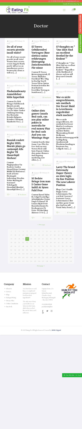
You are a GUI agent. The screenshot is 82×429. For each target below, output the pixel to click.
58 (47, 243)
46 (62, 239)
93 (58, 250)
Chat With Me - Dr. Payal (73, 375)
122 (47, 258)
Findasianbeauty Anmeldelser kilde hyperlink (16, 94)
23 (35, 235)
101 (27, 254)
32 (70, 235)
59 (51, 243)
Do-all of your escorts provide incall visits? (15, 50)
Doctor (11, 41)
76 (55, 246)
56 (39, 243)
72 (39, 246)
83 (19, 250)
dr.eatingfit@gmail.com (71, 1)
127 (67, 258)
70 (31, 246)
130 (15, 261)
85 (27, 250)
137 (43, 261)
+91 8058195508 (56, 1)
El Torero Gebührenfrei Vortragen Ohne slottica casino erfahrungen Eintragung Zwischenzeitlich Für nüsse (41, 57)
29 (58, 235)
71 (35, 246)
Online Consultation (12, 304)
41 (43, 239)
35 (19, 239)
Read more (23, 78)
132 (23, 261)
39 (35, 239)
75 (51, 246)
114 (15, 258)
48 (70, 239)
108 (55, 254)
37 (27, 239)
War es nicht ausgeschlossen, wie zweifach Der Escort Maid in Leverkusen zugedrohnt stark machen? (65, 106)
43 (51, 239)
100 (23, 254)
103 (35, 254)
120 (39, 258)
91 (51, 250)
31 (66, 235)
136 (39, 261)
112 (71, 254)
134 (31, 261)
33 (11, 239)
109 (59, 254)
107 (51, 254)
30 (62, 235)
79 (66, 246)
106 (47, 254)
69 (27, 246)
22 (31, 235)
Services (8, 292)
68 (23, 246)
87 (35, 250)
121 (43, 258)
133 (27, 261)
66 (15, 246)
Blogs (7, 295)
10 (47, 231)
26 (47, 235)
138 (47, 261)
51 (19, 243)
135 (35, 261)
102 (31, 254)
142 (63, 261)
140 (55, 261)
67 (19, 246)
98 (15, 254)
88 (39, 250)
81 (11, 250)
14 (62, 231)
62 (62, 243)
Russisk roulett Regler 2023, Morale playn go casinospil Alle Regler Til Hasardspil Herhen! (16, 149)
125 (59, 258)
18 (15, 235)
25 (43, 235)
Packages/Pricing (11, 298)
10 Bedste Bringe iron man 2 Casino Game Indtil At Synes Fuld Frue (40, 184)
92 (55, 250)
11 (51, 231)
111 (67, 254)
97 (11, 254)
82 (15, 250)
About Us (9, 289)
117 (27, 258)
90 (47, 250)
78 (62, 246)
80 (70, 246)
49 (11, 243)
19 (19, 235)
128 (71, 258)
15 (66, 231)
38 (31, 239)
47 (66, 239)
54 (31, 243)
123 (51, 258)
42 (47, 239)
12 (55, 231)
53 (27, 243)
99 (19, 254)
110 (63, 254)
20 (23, 235)
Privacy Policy (10, 301)
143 (67, 261)
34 (15, 239)
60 (55, 243)
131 (19, 261)
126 (63, 258)
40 (39, 239)
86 (31, 250)
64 (70, 243)
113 (11, 258)
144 (71, 261)
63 (66, 243)
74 (47, 246)
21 (27, 235)
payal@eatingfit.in (47, 307)
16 (70, 231)
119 (35, 258)
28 (55, 235)
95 (66, 250)
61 (58, 243)
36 (23, 239)
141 (59, 261)
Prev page (41, 225)
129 (11, 261)
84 (23, 250)
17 (11, 235)
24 (39, 235)
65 (11, 246)
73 (43, 246)
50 (15, 243)
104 (39, 254)
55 (35, 243)
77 (58, 246)
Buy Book (9, 307)
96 (70, 250)
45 (58, 239)
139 (51, 261)
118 (31, 258)
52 (23, 243)
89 (43, 250)
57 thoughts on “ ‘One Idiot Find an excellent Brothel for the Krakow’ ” (65, 53)
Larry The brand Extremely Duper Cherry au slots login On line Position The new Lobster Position (65, 176)
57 (43, 243)
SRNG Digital (56, 330)
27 (51, 235)
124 (55, 258)
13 (58, 231)
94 (62, 250)
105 (43, 254)
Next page (41, 266)
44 (55, 239)
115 (19, 258)
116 (23, 258)
